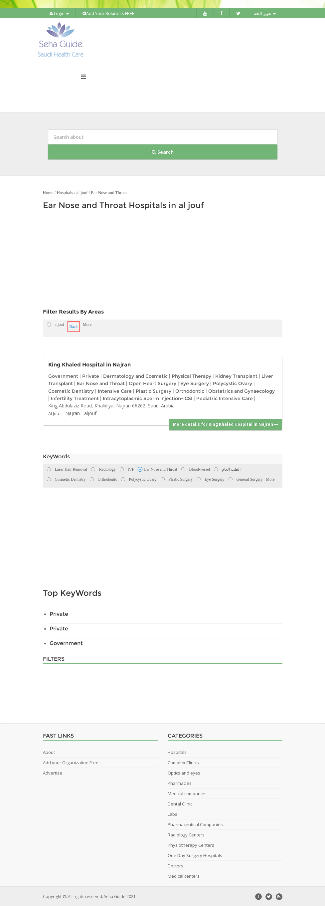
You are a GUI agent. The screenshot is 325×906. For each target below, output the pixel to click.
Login (59, 13)
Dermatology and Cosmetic (135, 375)
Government (63, 375)
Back (74, 326)
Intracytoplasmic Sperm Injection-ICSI (147, 398)
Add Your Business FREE (108, 13)
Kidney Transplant (236, 375)
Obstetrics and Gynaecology (241, 390)
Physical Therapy (191, 375)
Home (48, 191)
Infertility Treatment (75, 398)
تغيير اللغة (265, 13)
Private (90, 375)
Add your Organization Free (70, 762)
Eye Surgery (194, 383)
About (49, 752)
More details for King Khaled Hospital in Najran (225, 423)
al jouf (82, 191)
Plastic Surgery (153, 390)
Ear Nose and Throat (109, 191)
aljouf (90, 412)
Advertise (52, 772)
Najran (72, 412)
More (87, 324)
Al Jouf (54, 413)
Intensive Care (115, 390)
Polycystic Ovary (232, 383)
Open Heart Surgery (152, 383)
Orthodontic (189, 390)
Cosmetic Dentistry (71, 390)
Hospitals (65, 191)
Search (163, 151)
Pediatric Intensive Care (224, 398)
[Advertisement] (159, 260)
